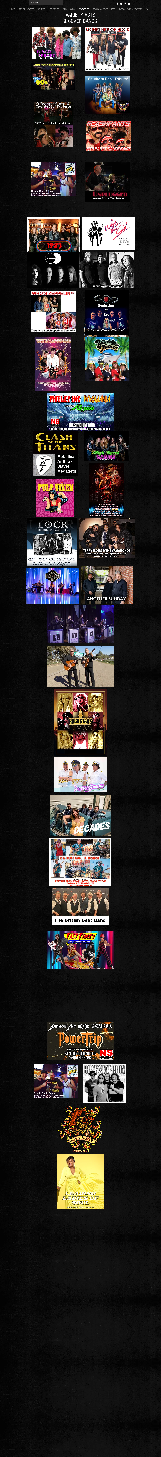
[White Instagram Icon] (125, 3)
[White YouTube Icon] (129, 3)
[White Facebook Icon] (117, 3)
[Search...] (45, 2)
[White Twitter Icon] (121, 3)
